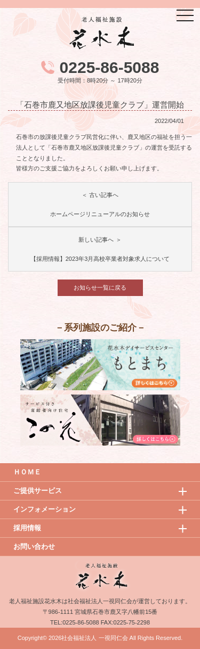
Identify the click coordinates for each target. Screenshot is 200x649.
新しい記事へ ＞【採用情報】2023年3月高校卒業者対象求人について (100, 249)
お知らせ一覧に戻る (100, 287)
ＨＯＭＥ (27, 472)
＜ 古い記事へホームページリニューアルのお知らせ (100, 204)
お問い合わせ (34, 547)
